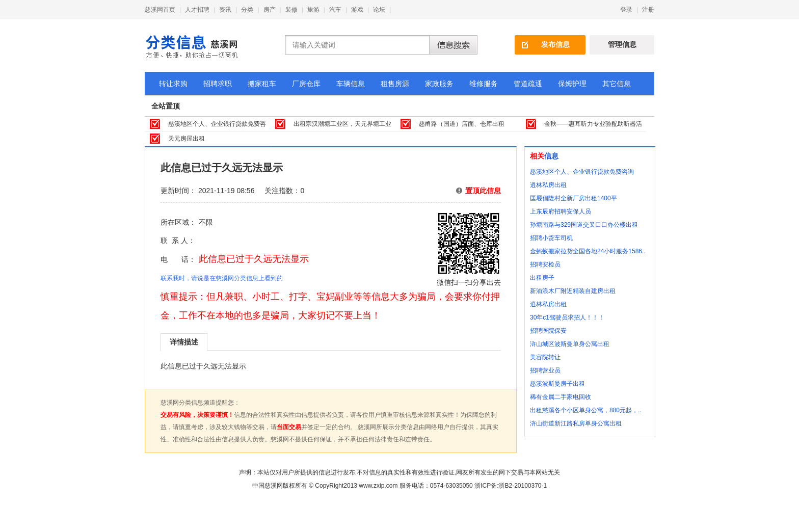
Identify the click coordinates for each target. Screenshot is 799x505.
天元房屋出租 (186, 138)
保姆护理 (572, 83)
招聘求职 (217, 83)
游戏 (357, 9)
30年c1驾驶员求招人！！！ (567, 317)
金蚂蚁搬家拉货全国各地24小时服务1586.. (588, 251)
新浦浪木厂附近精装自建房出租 (573, 291)
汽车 (335, 9)
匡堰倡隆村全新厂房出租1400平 (573, 198)
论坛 (379, 9)
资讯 (225, 9)
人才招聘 (197, 9)
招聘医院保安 (548, 330)
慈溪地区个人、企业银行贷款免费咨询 (582, 171)
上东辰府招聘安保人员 (560, 211)
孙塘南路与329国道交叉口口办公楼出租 (584, 224)
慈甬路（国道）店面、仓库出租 (461, 123)
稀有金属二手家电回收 (560, 397)
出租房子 (542, 277)
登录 (626, 9)
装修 (291, 9)
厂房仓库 (306, 83)
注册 (648, 9)
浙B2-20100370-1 (522, 485)
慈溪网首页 (160, 9)
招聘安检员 (545, 264)
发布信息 (555, 44)
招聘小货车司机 (551, 238)
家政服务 (439, 83)
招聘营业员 (545, 370)
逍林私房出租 (548, 185)
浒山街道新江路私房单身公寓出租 (576, 423)
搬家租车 (262, 83)
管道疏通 (528, 83)
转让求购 (173, 83)
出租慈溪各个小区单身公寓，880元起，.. (586, 410)
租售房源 (395, 83)
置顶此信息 (483, 191)
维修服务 (483, 83)
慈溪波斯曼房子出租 (557, 383)
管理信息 (622, 44)
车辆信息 (350, 83)
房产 (269, 9)
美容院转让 (545, 357)
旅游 (313, 9)
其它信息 (616, 83)
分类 (247, 9)
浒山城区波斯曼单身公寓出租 (569, 344)
